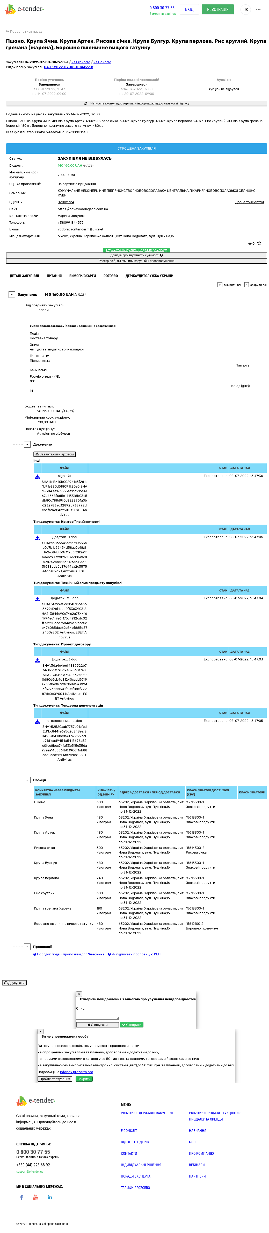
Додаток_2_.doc (64, 598)
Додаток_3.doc (64, 659)
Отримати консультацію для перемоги (136, 250)
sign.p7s (64, 476)
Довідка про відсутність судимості (137, 255)
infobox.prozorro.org (76, 1073)
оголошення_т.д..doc (64, 721)
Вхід (189, 10)
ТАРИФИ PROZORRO (135, 1189)
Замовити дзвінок (163, 14)
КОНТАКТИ (129, 1155)
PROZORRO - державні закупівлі (147, 1114)
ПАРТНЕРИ (197, 1178)
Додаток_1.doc (64, 537)
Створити (131, 1026)
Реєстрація (218, 10)
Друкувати (14, 983)
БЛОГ (193, 1144)
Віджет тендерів (135, 1144)
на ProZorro (80, 62)
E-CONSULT (129, 1132)
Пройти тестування (55, 1080)
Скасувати (98, 1026)
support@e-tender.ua (29, 1173)
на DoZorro (102, 62)
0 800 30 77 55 (162, 8)
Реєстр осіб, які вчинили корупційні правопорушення (136, 261)
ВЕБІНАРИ (197, 1166)
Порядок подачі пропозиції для (69, 954)
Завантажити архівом (54, 454)
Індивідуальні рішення (141, 1166)
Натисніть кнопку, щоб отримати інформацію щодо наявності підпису (137, 103)
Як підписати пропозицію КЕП (134, 954)
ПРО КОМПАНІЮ (201, 1155)
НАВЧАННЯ (197, 1132)
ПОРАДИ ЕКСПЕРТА (135, 1178)
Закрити (84, 1080)
